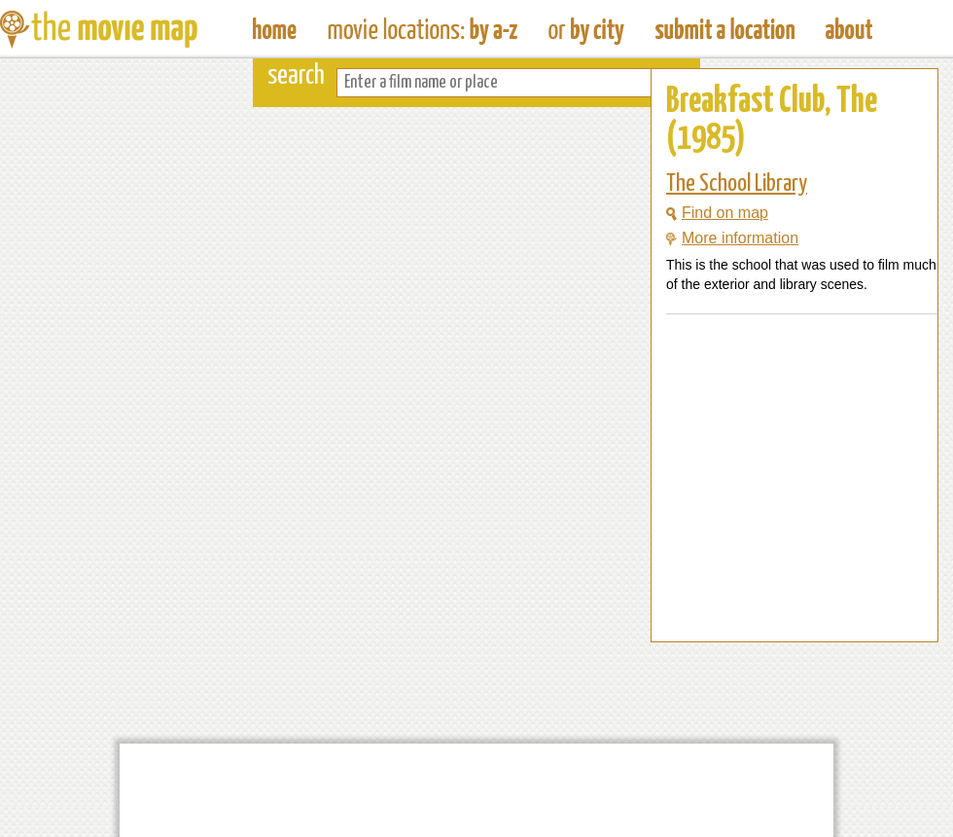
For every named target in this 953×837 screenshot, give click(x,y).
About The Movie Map (849, 29)
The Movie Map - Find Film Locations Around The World (275, 29)
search (296, 76)
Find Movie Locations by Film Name (422, 29)
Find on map (717, 212)
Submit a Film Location (724, 29)
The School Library (736, 184)
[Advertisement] (779, 604)
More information (732, 238)
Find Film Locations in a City (586, 29)
